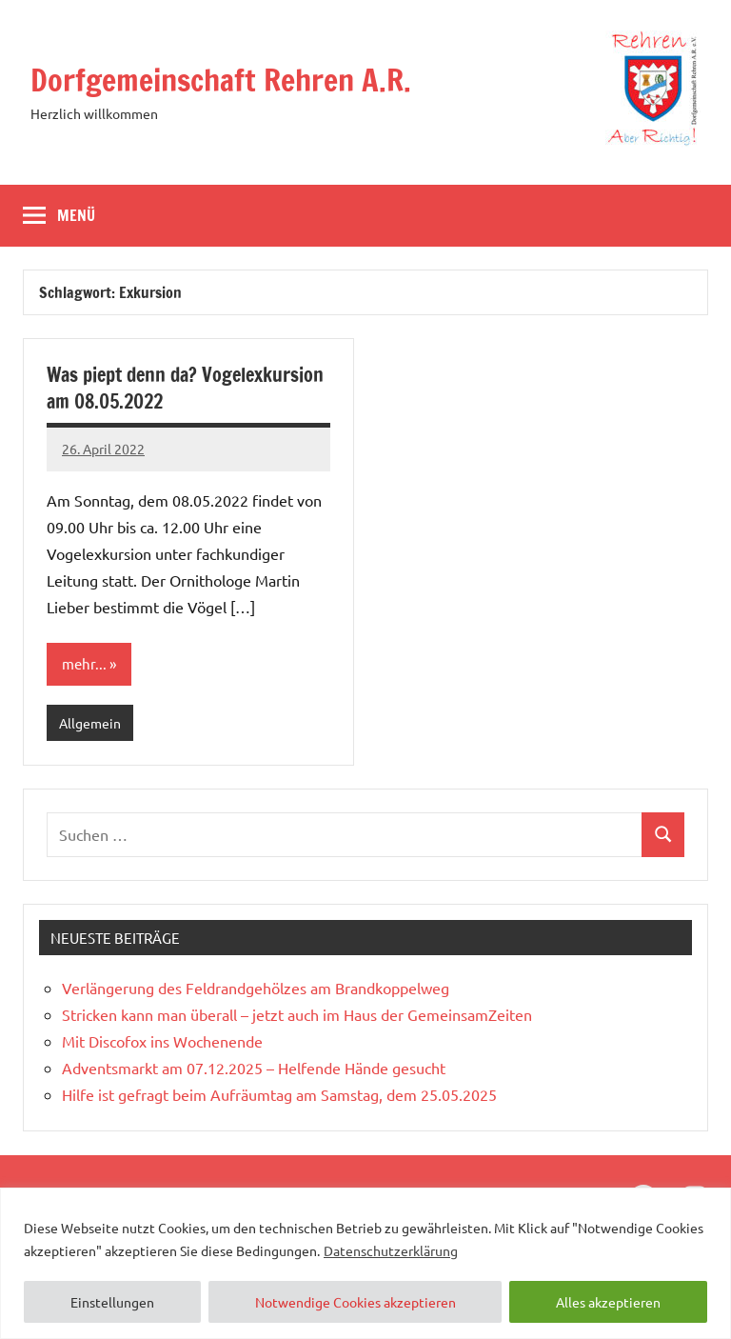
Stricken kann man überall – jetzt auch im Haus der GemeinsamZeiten (297, 1014)
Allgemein (90, 722)
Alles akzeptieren (608, 1301)
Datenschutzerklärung (391, 1250)
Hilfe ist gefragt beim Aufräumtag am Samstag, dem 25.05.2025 (279, 1094)
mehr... (84, 663)
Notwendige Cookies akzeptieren (355, 1301)
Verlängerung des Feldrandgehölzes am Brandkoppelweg (255, 987)
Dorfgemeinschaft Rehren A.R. (220, 80)
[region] (365, 1263)
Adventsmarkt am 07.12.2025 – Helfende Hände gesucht (253, 1067)
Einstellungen (112, 1301)
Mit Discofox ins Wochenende (162, 1040)
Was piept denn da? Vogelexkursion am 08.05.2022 (185, 388)
